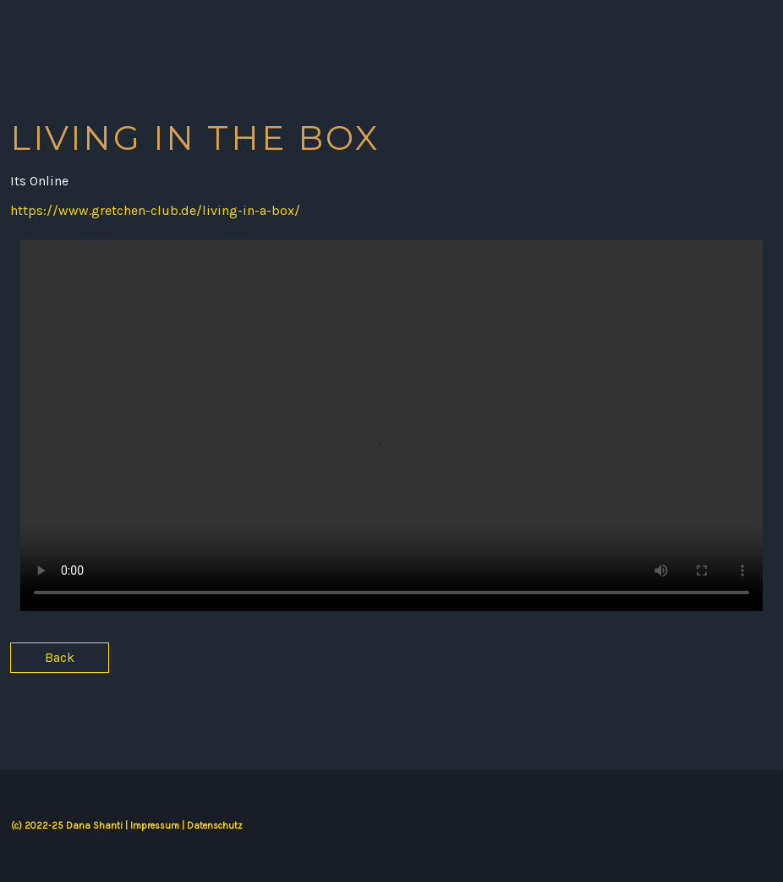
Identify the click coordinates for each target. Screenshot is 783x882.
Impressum (154, 825)
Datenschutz (215, 825)
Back (59, 657)
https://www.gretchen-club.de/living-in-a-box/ (155, 210)
